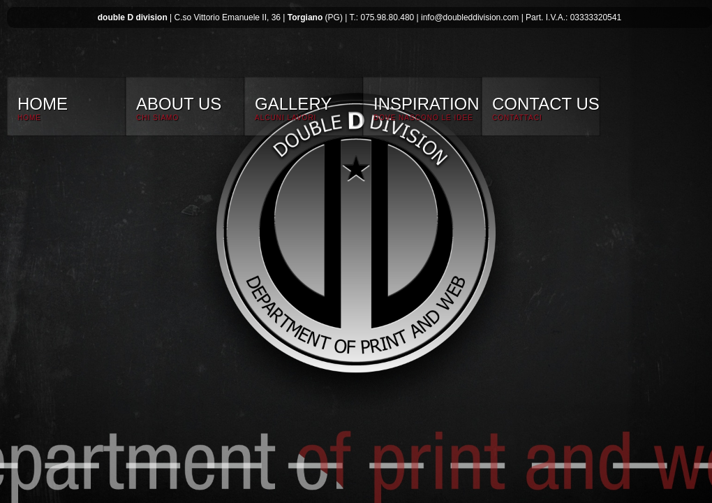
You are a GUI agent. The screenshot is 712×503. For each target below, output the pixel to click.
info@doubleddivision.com (470, 17)
